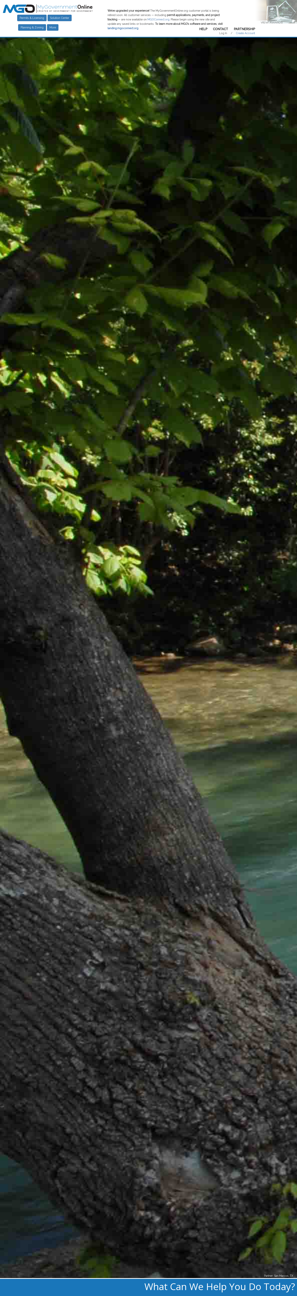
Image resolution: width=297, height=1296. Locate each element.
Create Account (245, 33)
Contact (220, 29)
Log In (223, 33)
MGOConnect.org (158, 19)
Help (203, 29)
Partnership (244, 29)
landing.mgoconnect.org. (123, 28)
